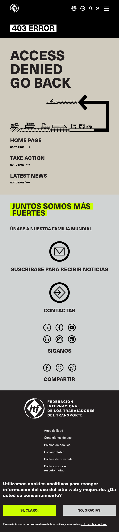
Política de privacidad (59, 458)
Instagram (59, 339)
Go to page (17, 147)
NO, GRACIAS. (89, 510)
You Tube (72, 327)
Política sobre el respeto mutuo (55, 468)
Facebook (59, 327)
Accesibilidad (53, 430)
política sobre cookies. (93, 524)
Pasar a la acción (97, 8)
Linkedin (47, 339)
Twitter (47, 327)
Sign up (59, 253)
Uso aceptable (54, 451)
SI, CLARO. (29, 510)
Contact (59, 294)
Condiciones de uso (58, 437)
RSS (72, 339)
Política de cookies (57, 444)
